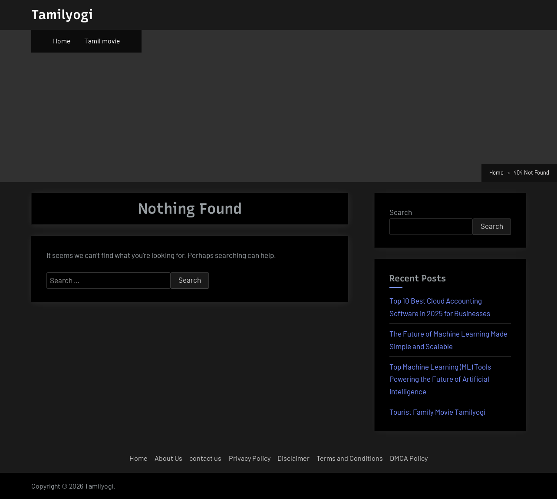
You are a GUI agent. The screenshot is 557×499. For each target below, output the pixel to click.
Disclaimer (293, 458)
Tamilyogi (62, 14)
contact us (205, 458)
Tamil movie (102, 40)
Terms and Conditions (349, 458)
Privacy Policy (249, 458)
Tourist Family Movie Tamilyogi (437, 411)
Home (61, 40)
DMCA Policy (409, 458)
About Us (168, 458)
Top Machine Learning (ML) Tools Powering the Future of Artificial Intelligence (440, 379)
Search (400, 212)
